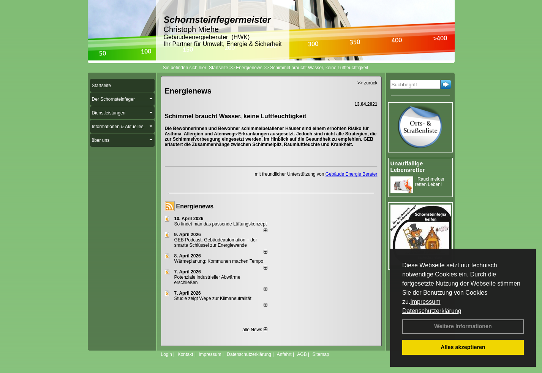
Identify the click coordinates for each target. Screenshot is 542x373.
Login (166, 354)
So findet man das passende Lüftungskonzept (220, 224)
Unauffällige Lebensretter (407, 166)
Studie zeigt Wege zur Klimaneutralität (212, 298)
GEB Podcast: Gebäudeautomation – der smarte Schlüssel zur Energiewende (215, 242)
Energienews (195, 206)
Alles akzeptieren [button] (463, 347)
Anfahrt (284, 354)
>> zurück (367, 83)
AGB (302, 354)
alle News (254, 329)
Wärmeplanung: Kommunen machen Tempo (219, 261)
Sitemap (320, 354)
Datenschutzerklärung (431, 311)
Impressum (425, 301)
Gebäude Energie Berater (352, 174)
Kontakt (185, 354)
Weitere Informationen (463, 326)
